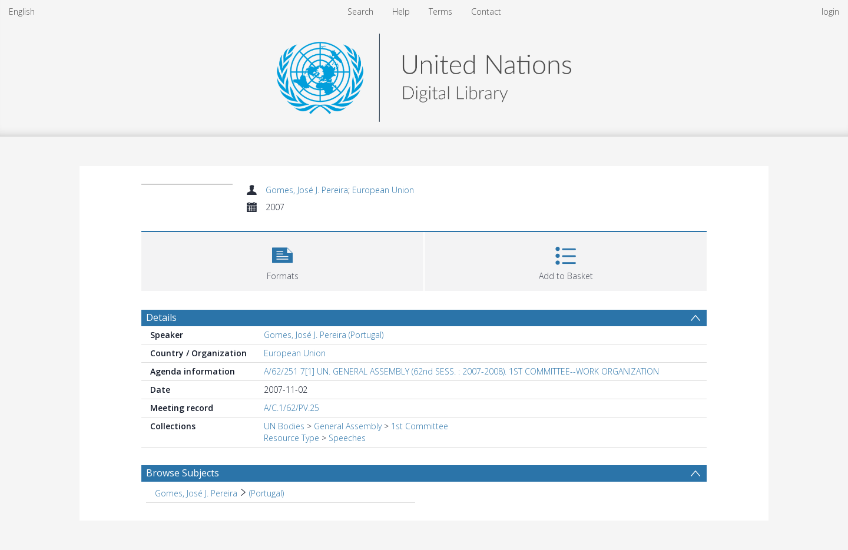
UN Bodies (284, 426)
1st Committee (419, 426)
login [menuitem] (830, 11)
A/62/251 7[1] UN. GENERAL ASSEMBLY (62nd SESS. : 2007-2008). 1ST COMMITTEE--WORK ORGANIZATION (461, 371)
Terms (440, 11)
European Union (383, 190)
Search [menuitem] (360, 11)
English (22, 11)
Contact (486, 11)
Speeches (347, 437)
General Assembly (348, 426)
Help (401, 11)
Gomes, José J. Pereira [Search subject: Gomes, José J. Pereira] (196, 493)
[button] (282, 260)
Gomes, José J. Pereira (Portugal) (323, 334)
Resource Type (291, 437)
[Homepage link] (424, 74)
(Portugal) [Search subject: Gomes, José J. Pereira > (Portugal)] (266, 493)
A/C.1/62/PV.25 (291, 407)
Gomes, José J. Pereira (307, 190)
